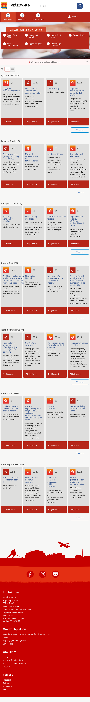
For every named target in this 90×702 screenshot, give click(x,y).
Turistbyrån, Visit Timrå (13, 660)
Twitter (6, 683)
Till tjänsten (8, 122)
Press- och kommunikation (14, 663)
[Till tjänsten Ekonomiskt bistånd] (34, 276)
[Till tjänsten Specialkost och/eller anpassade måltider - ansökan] (56, 481)
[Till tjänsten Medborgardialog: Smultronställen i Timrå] (78, 408)
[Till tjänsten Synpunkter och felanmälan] (78, 154)
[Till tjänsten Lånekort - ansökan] (56, 407)
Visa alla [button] (80, 130)
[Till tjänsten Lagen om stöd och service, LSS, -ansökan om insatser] (56, 278)
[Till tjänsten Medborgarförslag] (56, 153)
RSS (4, 689)
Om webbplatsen (14, 629)
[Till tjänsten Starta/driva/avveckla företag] (57, 217)
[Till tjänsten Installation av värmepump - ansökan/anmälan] (34, 90)
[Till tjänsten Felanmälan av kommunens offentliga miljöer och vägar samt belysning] (11, 346)
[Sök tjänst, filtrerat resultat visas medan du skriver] (61, 6)
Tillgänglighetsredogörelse (14, 640)
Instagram (7, 686)
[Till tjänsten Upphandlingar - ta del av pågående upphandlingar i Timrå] (78, 220)
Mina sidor (22, 16)
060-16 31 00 (13, 606)
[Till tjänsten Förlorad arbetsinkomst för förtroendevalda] (34, 156)
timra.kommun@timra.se (20, 609)
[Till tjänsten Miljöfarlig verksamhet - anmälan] (11, 218)
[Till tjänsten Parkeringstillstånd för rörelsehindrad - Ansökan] (56, 344)
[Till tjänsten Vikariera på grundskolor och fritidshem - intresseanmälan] (78, 480)
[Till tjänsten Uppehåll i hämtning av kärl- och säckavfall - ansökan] (78, 91)
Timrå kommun (9, 597)
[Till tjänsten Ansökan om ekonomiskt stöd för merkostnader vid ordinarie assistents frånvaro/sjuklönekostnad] (15, 278)
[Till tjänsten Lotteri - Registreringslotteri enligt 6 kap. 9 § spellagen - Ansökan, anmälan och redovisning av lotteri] (34, 412)
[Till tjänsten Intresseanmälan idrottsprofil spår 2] (11, 479)
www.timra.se (9, 634)
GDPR (5, 637)
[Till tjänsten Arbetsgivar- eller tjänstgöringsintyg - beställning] (12, 155)
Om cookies (8, 644)
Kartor (6, 657)
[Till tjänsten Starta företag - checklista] (34, 217)
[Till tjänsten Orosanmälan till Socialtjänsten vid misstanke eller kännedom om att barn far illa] (78, 279)
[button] (80, 6)
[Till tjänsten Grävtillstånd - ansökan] (34, 343)
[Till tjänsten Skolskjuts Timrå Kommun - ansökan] (34, 479)
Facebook (7, 680)
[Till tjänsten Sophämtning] (54, 88)
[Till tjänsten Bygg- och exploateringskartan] (12, 89)
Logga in (72, 16)
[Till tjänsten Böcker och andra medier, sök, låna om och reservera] (11, 408)
